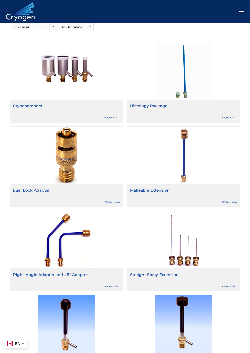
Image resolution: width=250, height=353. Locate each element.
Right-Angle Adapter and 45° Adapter (50, 274)
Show (71, 26)
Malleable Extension (150, 190)
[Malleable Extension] (183, 155)
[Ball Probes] (66, 324)
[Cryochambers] (66, 71)
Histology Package (148, 106)
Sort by (21, 26)
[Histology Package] (183, 71)
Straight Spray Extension (154, 274)
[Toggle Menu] (242, 11)
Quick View (113, 117)
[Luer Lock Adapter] (66, 155)
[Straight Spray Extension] (183, 239)
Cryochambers (27, 106)
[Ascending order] (53, 27)
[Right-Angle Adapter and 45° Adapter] (66, 239)
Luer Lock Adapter (31, 190)
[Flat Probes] (183, 324)
